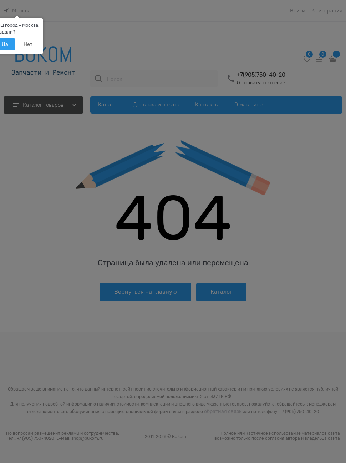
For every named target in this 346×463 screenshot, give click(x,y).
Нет (28, 44)
